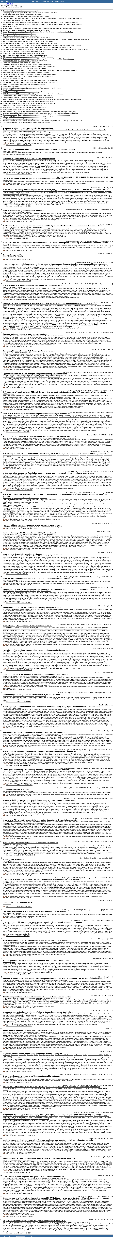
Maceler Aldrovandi (87, 1032)
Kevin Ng (61, 1116)
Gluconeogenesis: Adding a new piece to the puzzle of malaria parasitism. (24, 68)
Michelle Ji (90, 771)
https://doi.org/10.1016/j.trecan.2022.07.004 (19, 221)
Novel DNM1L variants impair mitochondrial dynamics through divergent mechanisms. (28, 41)
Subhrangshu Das (15, 227)
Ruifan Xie (76, 629)
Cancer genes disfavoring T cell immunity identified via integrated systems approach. (28, 76)
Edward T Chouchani (17, 256)
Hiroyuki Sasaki (62, 980)
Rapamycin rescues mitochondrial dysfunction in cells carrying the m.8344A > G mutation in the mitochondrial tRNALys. (38, 32)
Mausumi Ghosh (42, 130)
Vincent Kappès (18, 924)
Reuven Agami (103, 192)
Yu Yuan (5, 609)
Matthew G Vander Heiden (86, 160)
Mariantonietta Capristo (9, 305)
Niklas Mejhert (83, 375)
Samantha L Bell (41, 821)
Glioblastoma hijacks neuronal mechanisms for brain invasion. (21, 62)
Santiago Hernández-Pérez (66, 734)
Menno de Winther (48, 397)
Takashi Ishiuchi (14, 980)
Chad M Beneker (77, 1088)
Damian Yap (87, 942)
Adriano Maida (55, 1033)
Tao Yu (53, 1222)
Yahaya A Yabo (22, 630)
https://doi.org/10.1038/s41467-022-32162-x (19, 1026)
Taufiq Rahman (20, 609)
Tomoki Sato (34, 375)
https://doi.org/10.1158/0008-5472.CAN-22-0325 (20, 1135)
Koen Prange (38, 397)
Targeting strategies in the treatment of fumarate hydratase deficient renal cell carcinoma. (29, 66)
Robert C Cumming (16, 580)
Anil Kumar (27, 1013)
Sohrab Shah (87, 943)
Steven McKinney (96, 942)
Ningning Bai (39, 998)
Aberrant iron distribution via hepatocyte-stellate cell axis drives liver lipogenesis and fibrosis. (30, 74)
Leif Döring (75, 630)
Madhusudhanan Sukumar (73, 771)
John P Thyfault (47, 556)
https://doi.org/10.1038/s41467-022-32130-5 (19, 468)
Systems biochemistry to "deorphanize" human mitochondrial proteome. (24, 109)
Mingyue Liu (11, 881)
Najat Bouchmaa (19, 534)
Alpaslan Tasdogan (58, 335)
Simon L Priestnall (87, 1117)
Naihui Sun (6, 962)
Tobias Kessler (83, 629)
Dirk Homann (39, 1015)
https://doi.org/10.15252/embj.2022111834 (18, 154)
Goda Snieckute (30, 734)
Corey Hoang (79, 942)
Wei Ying (106, 753)
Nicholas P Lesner (25, 335)
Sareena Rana (89, 1116)
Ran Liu (14, 1077)
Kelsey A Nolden (7, 415)
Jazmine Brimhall (41, 942)
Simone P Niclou (42, 630)
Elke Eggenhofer (76, 1032)
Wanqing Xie (45, 1178)
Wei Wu (64, 881)
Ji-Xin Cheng (63, 1141)
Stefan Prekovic (40, 734)
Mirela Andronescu (29, 943)
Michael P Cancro (7, 180)
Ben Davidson (95, 192)
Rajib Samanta (84, 417)
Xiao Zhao (25, 821)
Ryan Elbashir (27, 160)
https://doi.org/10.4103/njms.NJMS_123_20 (19, 875)
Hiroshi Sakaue (68, 1055)
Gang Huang (43, 980)
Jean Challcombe (79, 395)
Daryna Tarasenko (15, 130)
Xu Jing (85, 1055)
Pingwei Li (5, 823)
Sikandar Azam (98, 821)
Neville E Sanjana (90, 773)
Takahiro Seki (6, 1055)
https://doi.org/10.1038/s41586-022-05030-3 (19, 1071)
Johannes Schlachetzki (67, 395)
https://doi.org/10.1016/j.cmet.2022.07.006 (18, 765)
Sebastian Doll (47, 1032)
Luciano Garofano (25, 629)
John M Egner (16, 415)
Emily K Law (32, 1116)
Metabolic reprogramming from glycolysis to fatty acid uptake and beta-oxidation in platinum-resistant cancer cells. (36, 115)
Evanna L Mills (7, 256)
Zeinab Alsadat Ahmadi (74, 130)
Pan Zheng (6, 882)
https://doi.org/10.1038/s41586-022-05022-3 (19, 1048)
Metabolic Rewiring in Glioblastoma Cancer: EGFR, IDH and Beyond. (23, 53)
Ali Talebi (54, 191)
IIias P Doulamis (23, 438)
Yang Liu (11, 882)
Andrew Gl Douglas (97, 415)
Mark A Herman (65, 1015)
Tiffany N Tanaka (15, 395)
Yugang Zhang (14, 1222)
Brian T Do (56, 160)
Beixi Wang (49, 942)
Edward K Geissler (92, 1033)
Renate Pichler (59, 676)
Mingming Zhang (46, 1222)
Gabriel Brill (13, 1013)
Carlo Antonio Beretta (91, 627)
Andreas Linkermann (80, 1033)
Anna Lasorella (59, 630)
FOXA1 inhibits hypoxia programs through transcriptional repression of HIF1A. (26, 119)
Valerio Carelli (101, 305)
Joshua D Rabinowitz (22, 844)
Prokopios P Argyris (22, 1117)
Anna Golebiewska (32, 630)
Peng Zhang (37, 881)
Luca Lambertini (20, 1015)
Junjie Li (11, 1141)
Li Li (19, 1088)
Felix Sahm (51, 630)
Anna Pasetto (52, 773)
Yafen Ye (15, 998)
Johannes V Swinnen (54, 192)
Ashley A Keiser (75, 265)
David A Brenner (90, 753)
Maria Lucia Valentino (80, 305)
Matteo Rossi (61, 191)
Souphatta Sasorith (76, 415)
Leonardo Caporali (58, 305)
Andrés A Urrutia (85, 1199)
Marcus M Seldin (92, 375)
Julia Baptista (106, 415)
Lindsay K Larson (53, 1117)
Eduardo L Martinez (16, 821)
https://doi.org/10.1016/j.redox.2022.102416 (19, 520)
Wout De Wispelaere (98, 191)
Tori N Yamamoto (54, 771)
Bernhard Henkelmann (99, 1032)
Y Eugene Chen (107, 881)
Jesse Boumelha (7, 1116)
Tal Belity (42, 265)
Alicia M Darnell (47, 160)
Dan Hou (58, 1222)
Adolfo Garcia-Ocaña (76, 1015)
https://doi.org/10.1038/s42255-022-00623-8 (19, 907)
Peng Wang (12, 1015)
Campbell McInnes (88, 1088)
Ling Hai (100, 629)
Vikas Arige (40, 609)
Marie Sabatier (35, 335)
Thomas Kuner (101, 630)
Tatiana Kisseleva (81, 753)
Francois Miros (7, 1077)
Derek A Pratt (32, 1035)
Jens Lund (5, 791)
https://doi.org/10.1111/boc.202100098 (17, 238)
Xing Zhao (12, 962)
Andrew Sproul (108, 455)
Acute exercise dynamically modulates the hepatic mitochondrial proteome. (25, 55)
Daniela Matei (55, 1141)
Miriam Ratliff (68, 629)
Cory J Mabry (33, 821)
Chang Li (9, 998)
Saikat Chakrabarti (26, 227)
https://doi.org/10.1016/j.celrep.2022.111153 (19, 785)
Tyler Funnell (47, 943)
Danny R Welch (7, 212)
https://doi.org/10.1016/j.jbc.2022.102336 (18, 1109)
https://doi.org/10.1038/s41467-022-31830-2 (19, 955)
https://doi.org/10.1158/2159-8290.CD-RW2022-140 (21, 528)
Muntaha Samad (25, 375)
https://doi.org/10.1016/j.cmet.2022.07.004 (18, 702)
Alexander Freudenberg (37, 629)
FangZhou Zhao (31, 591)
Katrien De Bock (66, 1199)
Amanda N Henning (98, 771)
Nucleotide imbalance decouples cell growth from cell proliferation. (22, 14)
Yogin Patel (62, 771)
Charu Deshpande (74, 417)
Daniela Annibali (14, 194)
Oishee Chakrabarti (37, 227)
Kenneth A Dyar (10, 377)
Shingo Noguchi (7, 474)
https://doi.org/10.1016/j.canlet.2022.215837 (19, 815)
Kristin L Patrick (30, 823)
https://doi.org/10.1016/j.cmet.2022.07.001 (18, 584)
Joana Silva (6, 734)
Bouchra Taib (28, 534)
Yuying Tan (6, 1141)
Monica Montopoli (91, 305)
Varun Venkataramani (8, 627)
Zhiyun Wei (35, 534)
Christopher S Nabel (37, 160)
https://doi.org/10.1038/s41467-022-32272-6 (19, 206)
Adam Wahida (39, 1032)
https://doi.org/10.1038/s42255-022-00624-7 (19, 259)
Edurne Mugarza (68, 1116)
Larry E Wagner (48, 609)
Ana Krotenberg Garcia (51, 734)
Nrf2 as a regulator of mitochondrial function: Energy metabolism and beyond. (26, 30)
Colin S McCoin (7, 556)
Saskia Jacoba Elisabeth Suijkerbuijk (26, 735)
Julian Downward (44, 1119)
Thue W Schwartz (28, 791)
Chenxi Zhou (27, 924)
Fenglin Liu (36, 802)
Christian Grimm (19, 610)
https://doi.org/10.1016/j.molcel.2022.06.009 (19, 917)
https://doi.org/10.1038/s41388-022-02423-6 (19, 1193)
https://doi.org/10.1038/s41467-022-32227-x (19, 1233)
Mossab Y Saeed (42, 438)
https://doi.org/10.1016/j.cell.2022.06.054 (18, 645)
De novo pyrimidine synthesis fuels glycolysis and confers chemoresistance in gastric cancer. (30, 80)
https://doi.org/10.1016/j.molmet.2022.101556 (19, 387)
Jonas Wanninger (13, 1033)
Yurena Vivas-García (25, 352)
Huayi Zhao (72, 753)
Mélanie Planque (16, 191)
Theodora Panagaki (8, 498)
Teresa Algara (65, 942)
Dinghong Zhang (45, 753)
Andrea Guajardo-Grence (31, 1199)
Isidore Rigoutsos (26, 212)
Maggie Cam (44, 771)
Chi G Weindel (7, 821)
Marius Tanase (78, 1013)
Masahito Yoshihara (93, 1055)
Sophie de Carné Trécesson (20, 1116)
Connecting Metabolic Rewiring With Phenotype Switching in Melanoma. (24, 36)
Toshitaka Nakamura (28, 1032)
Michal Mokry (15, 397)
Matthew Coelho (53, 1116)
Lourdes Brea (15, 1178)
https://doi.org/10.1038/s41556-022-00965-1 (19, 174)
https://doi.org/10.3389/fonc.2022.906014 (18, 689)
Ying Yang (67, 998)
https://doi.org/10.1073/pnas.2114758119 (18, 281)
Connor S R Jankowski (9, 844)
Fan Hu (5, 998)
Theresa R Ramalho (18, 696)
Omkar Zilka (21, 1033)
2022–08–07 (9, 4)
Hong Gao (5, 753)
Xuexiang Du (57, 881)
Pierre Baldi (27, 377)
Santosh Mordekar (64, 417)
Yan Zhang (45, 881)
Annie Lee (5, 455)
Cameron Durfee (43, 1117)
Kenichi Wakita (16, 474)
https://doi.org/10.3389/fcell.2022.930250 (18, 369)
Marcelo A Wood (93, 265)
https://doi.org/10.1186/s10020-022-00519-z (19, 329)
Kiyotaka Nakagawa (103, 1033)
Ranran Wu (48, 265)
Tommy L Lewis (34, 455)
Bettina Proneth (24, 1035)
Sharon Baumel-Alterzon (37, 1013)
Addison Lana (41, 395)
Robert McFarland (94, 417)
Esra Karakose (69, 1013)
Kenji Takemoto (58, 1088)
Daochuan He (6, 802)
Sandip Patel (28, 610)
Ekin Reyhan (39, 627)
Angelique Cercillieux (8, 1160)
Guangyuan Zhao (19, 1141)
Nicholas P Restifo (101, 773)
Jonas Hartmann (83, 609)
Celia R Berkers (65, 192)
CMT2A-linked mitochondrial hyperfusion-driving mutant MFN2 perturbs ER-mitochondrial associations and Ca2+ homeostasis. (40, 22)
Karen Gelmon (73, 943)
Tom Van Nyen (7, 191)
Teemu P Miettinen (17, 160)
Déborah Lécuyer (36, 924)
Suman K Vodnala (36, 771)
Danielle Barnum (91, 734)
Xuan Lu (34, 1222)
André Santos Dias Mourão (66, 1033)
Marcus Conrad (41, 1035)
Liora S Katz (6, 1013)
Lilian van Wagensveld (27, 191)
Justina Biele (56, 942)
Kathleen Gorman (53, 417)
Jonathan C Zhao (54, 1178)
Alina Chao (41, 375)
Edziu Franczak (16, 556)
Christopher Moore (79, 1116)
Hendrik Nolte (25, 130)
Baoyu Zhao (79, 821)
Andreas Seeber (32, 676)
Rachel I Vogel (63, 1117)
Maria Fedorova (14, 1035)
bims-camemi (5, 1)
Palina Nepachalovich (65, 1032)
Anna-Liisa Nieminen (47, 1088)
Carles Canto (27, 1160)
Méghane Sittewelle (8, 924)
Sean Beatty (20, 943)
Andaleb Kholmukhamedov (10, 1088)
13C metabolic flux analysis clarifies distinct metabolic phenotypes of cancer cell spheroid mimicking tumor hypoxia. (37, 47)
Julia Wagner (48, 629)
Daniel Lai (13, 943)
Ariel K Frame (6, 580)
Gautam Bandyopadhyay (24, 753)
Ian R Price (83, 1222)
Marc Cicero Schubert (29, 627)
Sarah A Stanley (30, 1015)
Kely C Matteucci (7, 696)
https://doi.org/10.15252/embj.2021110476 (18, 145)
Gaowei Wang (36, 753)
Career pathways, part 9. (10, 26)
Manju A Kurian (43, 417)
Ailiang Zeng (42, 534)
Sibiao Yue (6, 591)
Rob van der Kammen (80, 734)
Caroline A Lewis (73, 160)
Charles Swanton (25, 1119)
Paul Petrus (6, 375)
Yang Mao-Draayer (88, 881)
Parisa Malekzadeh (62, 773)
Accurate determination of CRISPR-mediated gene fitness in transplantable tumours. (28, 95)
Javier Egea (57, 1199)
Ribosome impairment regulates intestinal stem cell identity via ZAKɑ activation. (26, 72)
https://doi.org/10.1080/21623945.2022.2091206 (20, 1007)
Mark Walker (6, 417)
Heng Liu (50, 881)
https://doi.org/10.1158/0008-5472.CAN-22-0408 (20, 855)
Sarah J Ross (103, 1117)
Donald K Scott (87, 1015)
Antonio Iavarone (83, 630)
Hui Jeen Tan (34, 417)
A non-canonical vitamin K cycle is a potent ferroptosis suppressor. (22, 105)
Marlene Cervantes (15, 375)
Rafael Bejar (31, 397)
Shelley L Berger (37, 267)
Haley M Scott (106, 821)
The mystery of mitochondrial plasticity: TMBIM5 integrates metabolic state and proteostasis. (30, 13)
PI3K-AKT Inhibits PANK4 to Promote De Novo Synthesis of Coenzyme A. (24, 51)
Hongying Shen (21, 1077)
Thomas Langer (41, 131)
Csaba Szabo (43, 498)
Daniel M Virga (26, 455)
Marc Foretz (83, 455)
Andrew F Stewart (48, 1015)
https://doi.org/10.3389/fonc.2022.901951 (18, 549)
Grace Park (67, 375)
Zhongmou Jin (13, 753)
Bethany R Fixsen (89, 395)
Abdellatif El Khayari (8, 534)
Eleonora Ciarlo (19, 1160)
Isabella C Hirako (29, 696)
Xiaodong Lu (22, 1178)
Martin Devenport (71, 881)
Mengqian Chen (15, 802)
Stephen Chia (64, 943)
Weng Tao (80, 881)
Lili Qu (101, 1055)
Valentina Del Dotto (21, 305)
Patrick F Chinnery (17, 708)
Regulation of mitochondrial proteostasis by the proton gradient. (21, 11)
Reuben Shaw (99, 455)
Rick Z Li (106, 395)
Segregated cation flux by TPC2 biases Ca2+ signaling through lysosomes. (25, 61)
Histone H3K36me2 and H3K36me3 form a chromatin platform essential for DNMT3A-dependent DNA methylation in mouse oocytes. (42, 99)
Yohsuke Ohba (51, 130)
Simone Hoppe (13, 630)
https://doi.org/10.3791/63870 (15, 728)
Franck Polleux (7, 456)
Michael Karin (99, 753)
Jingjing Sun (47, 998)
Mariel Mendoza (26, 265)
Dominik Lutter (20, 377)
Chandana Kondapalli (15, 455)
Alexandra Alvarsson (98, 1013)
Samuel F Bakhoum (8, 244)
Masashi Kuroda (59, 1055)
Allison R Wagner (88, 821)
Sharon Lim (30, 1055)
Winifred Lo (45, 773)
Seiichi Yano (6, 980)
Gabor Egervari (28, 267)
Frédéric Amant (24, 194)
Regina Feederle (37, 1033)
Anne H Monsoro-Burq (48, 924)
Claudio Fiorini (48, 305)
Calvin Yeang (49, 395)
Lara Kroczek (33, 130)
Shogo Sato (48, 375)
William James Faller (55, 735)
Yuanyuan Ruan (53, 802)
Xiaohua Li (61, 998)
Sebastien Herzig (74, 455)
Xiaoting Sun (22, 1055)
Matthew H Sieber (46, 591)
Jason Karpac (21, 823)
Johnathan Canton (19, 652)
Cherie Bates (105, 942)
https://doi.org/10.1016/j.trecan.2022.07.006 (19, 250)
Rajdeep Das (6, 227)
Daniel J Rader (7, 904)
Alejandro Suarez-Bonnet (74, 1117)
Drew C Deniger (72, 773)
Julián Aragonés (75, 1199)
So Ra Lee (72, 942)
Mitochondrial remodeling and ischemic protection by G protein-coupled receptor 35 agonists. (30, 43)
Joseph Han (67, 265)
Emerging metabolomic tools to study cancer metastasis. (19, 34)
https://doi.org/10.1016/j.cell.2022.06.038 (18, 838)
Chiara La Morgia (68, 305)
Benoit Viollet (90, 455)
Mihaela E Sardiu (38, 556)
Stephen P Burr (7, 708)
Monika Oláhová (11, 418)
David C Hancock (12, 1117)
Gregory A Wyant (7, 438)
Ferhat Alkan (13, 734)
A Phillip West (13, 823)
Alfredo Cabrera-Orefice (88, 130)
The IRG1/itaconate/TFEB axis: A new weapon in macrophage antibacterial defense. (28, 92)
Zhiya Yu (83, 771)
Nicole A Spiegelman (67, 1222)
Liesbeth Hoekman (102, 734)
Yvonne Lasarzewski (61, 130)
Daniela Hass (46, 1033)
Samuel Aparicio (10, 945)
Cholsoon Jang (43, 377)
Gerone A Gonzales (8, 652)
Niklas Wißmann (60, 627)
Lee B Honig (47, 1013)
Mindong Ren (6, 151)
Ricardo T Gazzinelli (40, 696)
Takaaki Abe (6, 1035)
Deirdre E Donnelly (15, 417)
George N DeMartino (21, 591)
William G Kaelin (72, 438)
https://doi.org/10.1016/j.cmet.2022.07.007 (18, 795)
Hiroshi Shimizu (34, 474)
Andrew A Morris (25, 417)
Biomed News (36, 1)
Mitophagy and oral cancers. (11, 86)
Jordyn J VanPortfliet (69, 821)
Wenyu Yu (15, 438)
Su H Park (38, 1178)
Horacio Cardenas (39, 1141)
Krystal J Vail (50, 821)
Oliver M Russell (33, 415)
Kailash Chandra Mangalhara (28, 395)
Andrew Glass (35, 265)
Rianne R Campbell (57, 265)
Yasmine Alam (75, 375)
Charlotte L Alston (43, 415)
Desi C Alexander (7, 265)
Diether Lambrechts (84, 192)
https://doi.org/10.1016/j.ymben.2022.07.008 (19, 490)
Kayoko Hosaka (78, 1055)
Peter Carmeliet (74, 192)
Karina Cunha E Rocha (56, 753)
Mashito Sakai (99, 395)
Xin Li (105, 1055)
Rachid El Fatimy (51, 534)
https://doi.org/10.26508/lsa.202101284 (18, 432)
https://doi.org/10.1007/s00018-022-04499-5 (19, 1172)
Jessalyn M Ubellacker (46, 335)
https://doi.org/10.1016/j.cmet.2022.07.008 (18, 184)
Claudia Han (56, 395)
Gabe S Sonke (16, 192)
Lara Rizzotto (81, 191)
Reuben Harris (34, 1119)
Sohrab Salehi (32, 942)
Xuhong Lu (22, 998)
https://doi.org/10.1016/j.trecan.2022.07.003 (19, 346)
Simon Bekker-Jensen (43, 735)
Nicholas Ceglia (55, 943)
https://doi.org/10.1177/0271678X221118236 (19, 1216)
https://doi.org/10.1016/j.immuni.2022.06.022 (19, 409)
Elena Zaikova (39, 943)
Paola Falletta (6, 352)
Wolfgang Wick (92, 630)
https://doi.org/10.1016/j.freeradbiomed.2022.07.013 (21, 299)
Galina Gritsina (31, 1178)
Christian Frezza (5, 7)
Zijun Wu (19, 1032)
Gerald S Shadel (58, 397)
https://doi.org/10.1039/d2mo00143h (17, 574)
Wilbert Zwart (11, 735)
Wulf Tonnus (55, 1032)
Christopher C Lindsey (27, 1088)
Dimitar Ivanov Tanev (58, 629)
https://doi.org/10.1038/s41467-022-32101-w (19, 1154)
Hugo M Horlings (25, 192)
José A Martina (7, 913)
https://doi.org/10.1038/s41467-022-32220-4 (19, 747)
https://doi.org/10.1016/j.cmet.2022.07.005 (18, 897)
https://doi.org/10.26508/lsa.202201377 (18, 936)
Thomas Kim (102, 265)
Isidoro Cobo (6, 395)
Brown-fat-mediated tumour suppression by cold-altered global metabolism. (25, 107)
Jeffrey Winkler (84, 265)
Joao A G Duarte (38, 191)
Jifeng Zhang (19, 881)
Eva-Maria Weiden (103, 609)
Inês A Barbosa (87, 415)
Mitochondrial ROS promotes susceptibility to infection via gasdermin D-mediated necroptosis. (30, 82)
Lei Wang (11, 591)
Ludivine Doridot (87, 1013)
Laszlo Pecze (18, 498)
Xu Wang (5, 881)
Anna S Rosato (93, 609)
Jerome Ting (23, 942)
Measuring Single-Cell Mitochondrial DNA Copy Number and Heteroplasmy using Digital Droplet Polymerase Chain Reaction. (40, 70)
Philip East (95, 1117)
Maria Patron (6, 130)
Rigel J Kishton (7, 771)
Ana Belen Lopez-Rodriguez (46, 1199)
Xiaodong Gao (44, 802)
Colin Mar (80, 943)
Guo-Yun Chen (99, 881)
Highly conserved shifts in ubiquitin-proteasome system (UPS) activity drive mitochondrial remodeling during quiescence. (38, 59)
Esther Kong (6, 943)
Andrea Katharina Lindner (10, 676)
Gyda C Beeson (67, 1088)
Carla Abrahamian (58, 609)
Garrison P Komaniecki (24, 1222)
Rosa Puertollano (16, 913)
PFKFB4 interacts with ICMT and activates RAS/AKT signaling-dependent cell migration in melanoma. (33, 94)
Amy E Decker (26, 771)
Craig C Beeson (98, 1088)
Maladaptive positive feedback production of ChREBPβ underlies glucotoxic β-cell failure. (29, 103)
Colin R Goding (15, 352)
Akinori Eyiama (99, 130)
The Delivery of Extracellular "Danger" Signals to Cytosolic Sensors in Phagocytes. (27, 64)
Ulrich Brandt (22, 131)
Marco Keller (74, 609)
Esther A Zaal (48, 191)
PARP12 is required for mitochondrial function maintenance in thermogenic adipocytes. (28, 101)
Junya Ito (14, 1032)
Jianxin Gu (30, 802)
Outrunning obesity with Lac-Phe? (13, 78)
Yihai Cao (9, 1056)
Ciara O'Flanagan (14, 942)
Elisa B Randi (26, 498)
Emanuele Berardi (43, 192)
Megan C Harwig (53, 415)
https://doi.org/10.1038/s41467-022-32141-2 (19, 992)
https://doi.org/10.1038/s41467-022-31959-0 (19, 621)
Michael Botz (69, 627)
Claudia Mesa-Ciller (8, 1199)
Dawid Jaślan (11, 609)
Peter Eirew (6, 942)
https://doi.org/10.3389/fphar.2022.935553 (18, 974)
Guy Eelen (34, 192)
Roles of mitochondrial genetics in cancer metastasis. (18, 20)
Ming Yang (76, 1222)
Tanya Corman (17, 265)
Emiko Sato (29, 1033)
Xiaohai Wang (6, 1178)
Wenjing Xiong (50, 1055)
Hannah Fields (7, 397)
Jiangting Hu (37, 1088)
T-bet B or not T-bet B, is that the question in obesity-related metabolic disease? (26, 16)
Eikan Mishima (7, 1032)
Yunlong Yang (14, 1055)
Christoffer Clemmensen (15, 791)
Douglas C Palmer (14, 773)
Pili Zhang (20, 1013)
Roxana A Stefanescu (26, 773)
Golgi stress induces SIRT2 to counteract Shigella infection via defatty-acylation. (26, 122)
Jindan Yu (63, 1178)
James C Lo (57, 1015)
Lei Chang (23, 802)
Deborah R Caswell (99, 1116)
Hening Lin (90, 1222)
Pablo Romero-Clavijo (42, 1116)
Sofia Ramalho (22, 734)
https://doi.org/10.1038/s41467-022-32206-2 (19, 603)
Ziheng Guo (42, 1055)
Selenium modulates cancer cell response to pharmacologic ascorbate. (24, 84)
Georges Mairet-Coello (63, 455)
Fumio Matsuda (25, 474)
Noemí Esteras (7, 287)
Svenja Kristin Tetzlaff (49, 627)
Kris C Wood (81, 773)
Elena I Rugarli (14, 131)
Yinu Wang (48, 1141)
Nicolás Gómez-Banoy (58, 1013)
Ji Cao (39, 1222)
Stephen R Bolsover (30, 609)
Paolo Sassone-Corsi (54, 377)
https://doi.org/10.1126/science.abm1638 (18, 448)
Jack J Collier (24, 415)
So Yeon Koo (43, 455)
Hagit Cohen (11, 267)
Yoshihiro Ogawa (52, 980)
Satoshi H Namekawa (34, 980)
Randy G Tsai (23, 397)
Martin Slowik (67, 630)
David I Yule (11, 610)
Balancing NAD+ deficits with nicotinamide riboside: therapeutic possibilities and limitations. (30, 117)
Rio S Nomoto (32, 438)
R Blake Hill (103, 417)
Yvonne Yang (18, 627)
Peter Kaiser (34, 377)
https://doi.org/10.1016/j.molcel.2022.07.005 (19, 1082)
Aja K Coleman (59, 821)
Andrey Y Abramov (17, 287)
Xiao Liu (66, 753)
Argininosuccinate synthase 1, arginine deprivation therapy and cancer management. (28, 97)
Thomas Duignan (52, 438)
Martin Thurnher (50, 676)
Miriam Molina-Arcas (14, 1119)
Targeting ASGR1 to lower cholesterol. (14, 90)
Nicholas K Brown (29, 881)
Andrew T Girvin (36, 773)
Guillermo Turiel (18, 1199)
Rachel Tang (67, 609)
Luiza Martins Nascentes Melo (11, 335)
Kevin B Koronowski (57, 375)
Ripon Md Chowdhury (9, 861)
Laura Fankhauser (15, 629)
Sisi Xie (36, 1055)
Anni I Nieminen (34, 498)
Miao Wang (6, 1222)
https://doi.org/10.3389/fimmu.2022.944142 (19, 670)
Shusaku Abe (23, 980)
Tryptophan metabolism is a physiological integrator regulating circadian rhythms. (27, 38)
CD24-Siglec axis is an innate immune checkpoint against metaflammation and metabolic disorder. (32, 88)
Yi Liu (38, 591)
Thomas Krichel (21, 1236)
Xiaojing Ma (54, 998)
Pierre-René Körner (71, 191)
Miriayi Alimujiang (30, 998)
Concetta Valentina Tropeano (35, 305)
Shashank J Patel (16, 771)
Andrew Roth (95, 943)
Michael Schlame (15, 151)
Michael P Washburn (27, 556)
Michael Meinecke (31, 131)
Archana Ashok (51, 455)
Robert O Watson (39, 823)
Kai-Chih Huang (29, 1141)
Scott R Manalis (63, 160)
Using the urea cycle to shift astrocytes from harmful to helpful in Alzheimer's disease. (28, 57)
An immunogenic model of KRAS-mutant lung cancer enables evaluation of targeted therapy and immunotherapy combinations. (40, 113)
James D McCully (62, 438)
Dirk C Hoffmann (92, 629)
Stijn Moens (88, 191)
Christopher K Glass (69, 397)
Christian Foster (16, 212)
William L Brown (33, 1117)
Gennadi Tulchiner (23, 676)
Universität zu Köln (16, 7)
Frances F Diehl (7, 160)
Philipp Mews (19, 267)
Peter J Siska (41, 676)
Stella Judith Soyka (79, 627)
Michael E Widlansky (64, 415)
